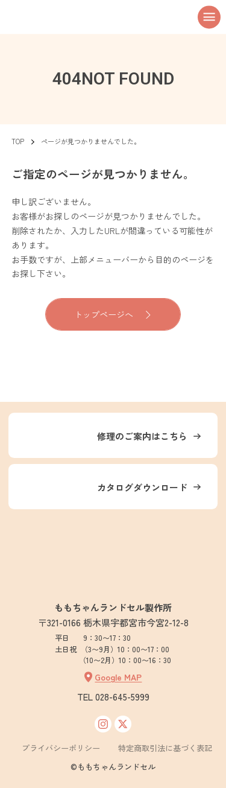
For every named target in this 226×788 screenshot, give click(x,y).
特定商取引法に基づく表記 (165, 748)
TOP (17, 141)
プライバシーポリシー (61, 748)
